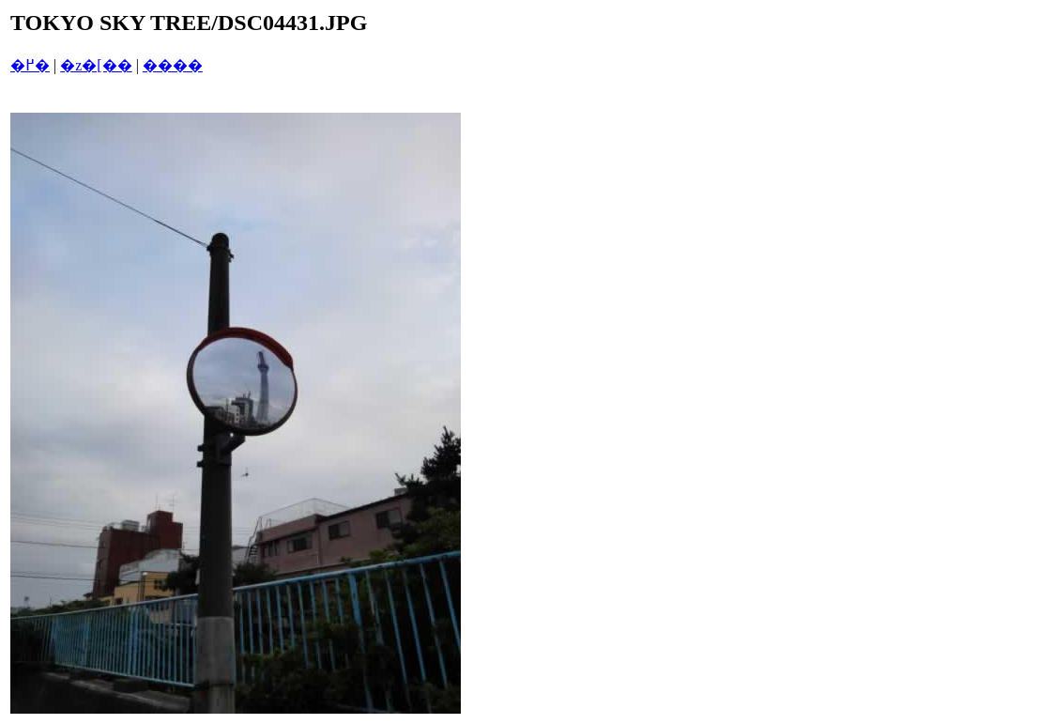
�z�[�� (95, 65)
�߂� (30, 65)
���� (173, 65)
